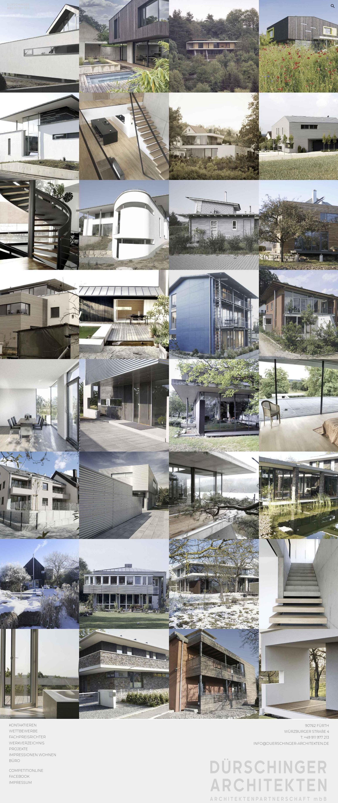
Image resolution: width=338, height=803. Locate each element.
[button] (333, 6)
